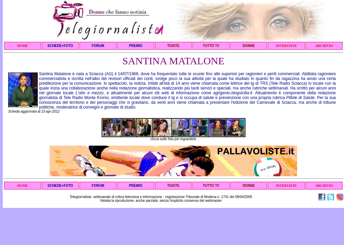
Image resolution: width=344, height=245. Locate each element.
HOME (22, 46)
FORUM (98, 46)
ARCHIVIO (324, 46)
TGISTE (173, 46)
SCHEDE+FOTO (60, 46)
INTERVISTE (286, 46)
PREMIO (135, 46)
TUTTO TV (211, 46)
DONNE (249, 46)
